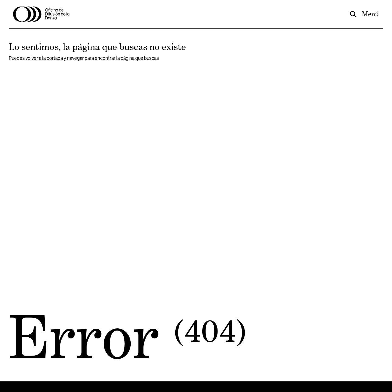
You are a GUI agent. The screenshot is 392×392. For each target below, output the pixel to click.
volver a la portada (44, 58)
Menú (370, 14)
